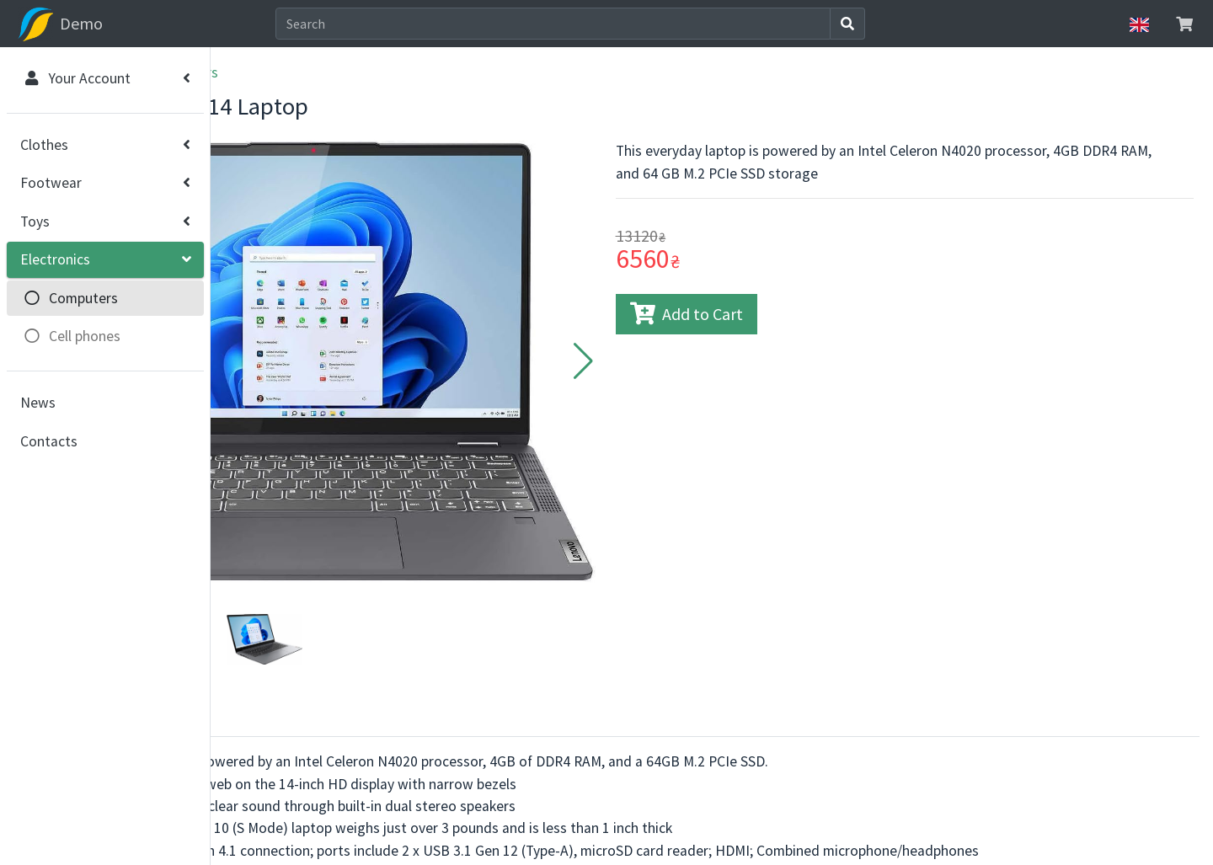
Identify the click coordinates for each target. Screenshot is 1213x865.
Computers (389, 72)
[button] (686, 322)
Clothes (44, 145)
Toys (35, 221)
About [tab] (257, 624)
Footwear (51, 183)
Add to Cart (789, 313)
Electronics (55, 259)
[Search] (655, 24)
